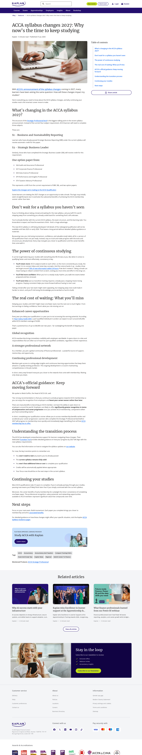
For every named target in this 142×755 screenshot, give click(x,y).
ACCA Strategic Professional (38, 562)
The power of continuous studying (107, 60)
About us (55, 695)
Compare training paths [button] (63, 553)
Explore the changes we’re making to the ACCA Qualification (34, 190)
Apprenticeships (37, 10)
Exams (25, 10)
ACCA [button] (20, 553)
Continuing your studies (103, 81)
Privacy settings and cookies (102, 703)
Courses (17, 10)
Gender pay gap (98, 695)
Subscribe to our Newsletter (88, 671)
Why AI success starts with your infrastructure (27, 609)
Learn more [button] (21, 541)
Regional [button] (48, 557)
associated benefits (36, 513)
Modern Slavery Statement (101, 699)
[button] (115, 4)
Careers (55, 707)
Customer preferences (19, 703)
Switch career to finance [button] (62, 557)
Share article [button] (111, 92)
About (68, 10)
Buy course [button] (92, 4)
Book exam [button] (103, 4)
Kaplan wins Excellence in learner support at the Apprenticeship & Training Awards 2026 (69, 609)
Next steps (99, 86)
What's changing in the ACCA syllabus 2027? (108, 49)
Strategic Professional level (37, 121)
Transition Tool (25, 440)
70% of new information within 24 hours (44, 268)
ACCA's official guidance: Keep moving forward (109, 70)
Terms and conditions (100, 707)
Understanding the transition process (108, 76)
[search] (56, 4)
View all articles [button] (71, 629)
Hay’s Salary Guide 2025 (23, 319)
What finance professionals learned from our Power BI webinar (110, 609)
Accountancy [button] (28, 553)
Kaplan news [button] (39, 557)
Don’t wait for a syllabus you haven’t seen (110, 55)
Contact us (15, 707)
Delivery (14, 695)
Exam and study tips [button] (25, 557)
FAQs (13, 699)
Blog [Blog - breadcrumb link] (14, 15)
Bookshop (77, 10)
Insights (60, 10)
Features (21, 15)
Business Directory (58, 711)
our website (70, 446)
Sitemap (95, 711)
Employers (50, 10)
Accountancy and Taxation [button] (44, 553)
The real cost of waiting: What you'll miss (110, 65)
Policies (54, 699)
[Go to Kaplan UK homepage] (19, 4)
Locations (55, 703)
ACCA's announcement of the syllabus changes (39, 89)
